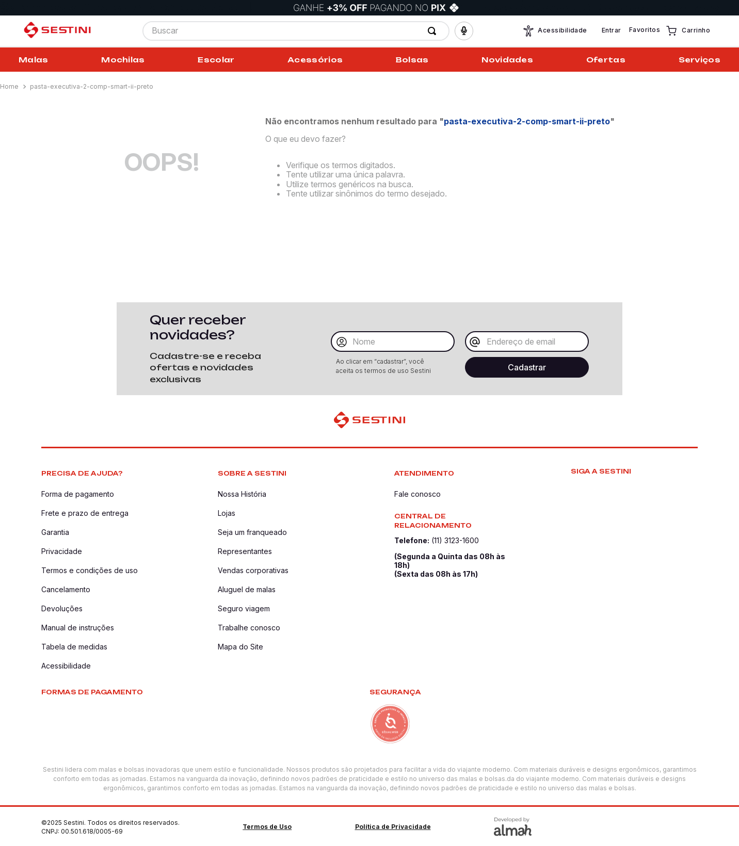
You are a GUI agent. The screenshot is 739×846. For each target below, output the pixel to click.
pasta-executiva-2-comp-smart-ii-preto (91, 86)
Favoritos (644, 31)
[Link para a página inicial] (10, 86)
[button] (464, 31)
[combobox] (295, 31)
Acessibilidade (554, 31)
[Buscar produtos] (434, 31)
